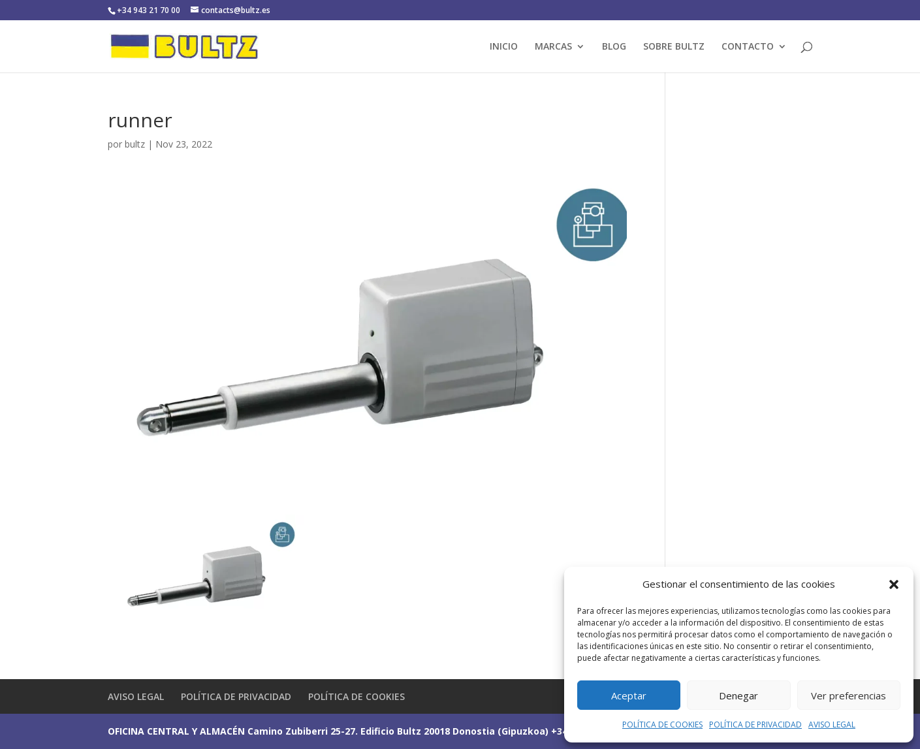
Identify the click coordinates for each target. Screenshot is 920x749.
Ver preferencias (848, 695)
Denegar (738, 695)
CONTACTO (748, 47)
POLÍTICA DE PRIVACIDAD (755, 724)
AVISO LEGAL (831, 724)
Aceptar (628, 695)
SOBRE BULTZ (674, 47)
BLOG (614, 47)
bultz (135, 144)
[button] (893, 584)
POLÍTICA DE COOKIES (662, 724)
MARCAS (553, 47)
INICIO (504, 47)
